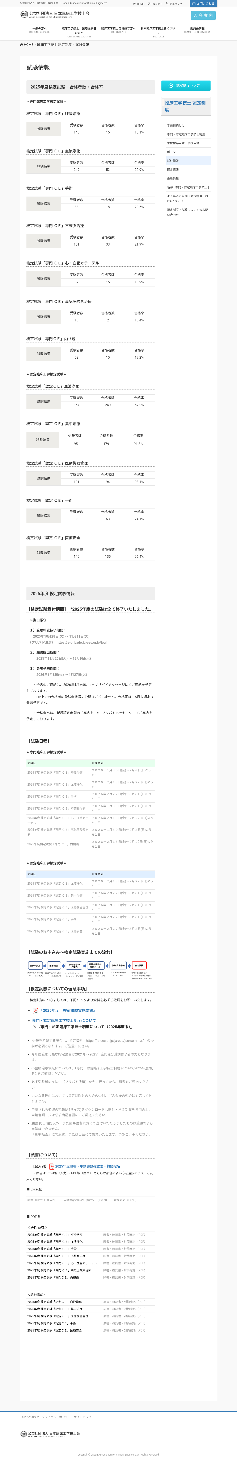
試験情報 (173, 160)
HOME (140, 4)
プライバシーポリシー (56, 1417)
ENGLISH (157, 4)
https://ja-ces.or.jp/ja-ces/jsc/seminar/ (115, 1041)
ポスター (173, 152)
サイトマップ (82, 1417)
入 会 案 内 (203, 15)
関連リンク (176, 4)
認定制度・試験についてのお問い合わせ (187, 212)
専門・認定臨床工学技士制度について (64, 1020)
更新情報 (173, 178)
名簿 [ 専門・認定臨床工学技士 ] (188, 187)
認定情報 (173, 169)
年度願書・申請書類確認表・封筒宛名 (87, 1166)
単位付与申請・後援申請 (183, 143)
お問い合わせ (206, 3)
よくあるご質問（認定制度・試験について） (187, 198)
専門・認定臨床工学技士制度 (186, 134)
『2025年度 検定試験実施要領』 (68, 1010)
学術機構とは (176, 125)
